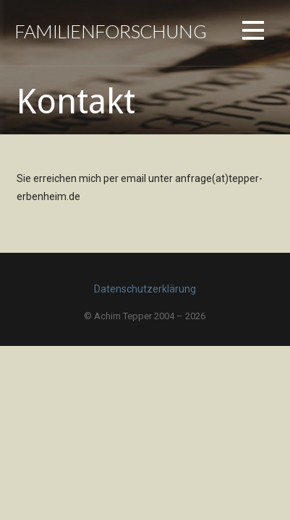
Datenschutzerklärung (145, 289)
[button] (253, 32)
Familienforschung (110, 31)
